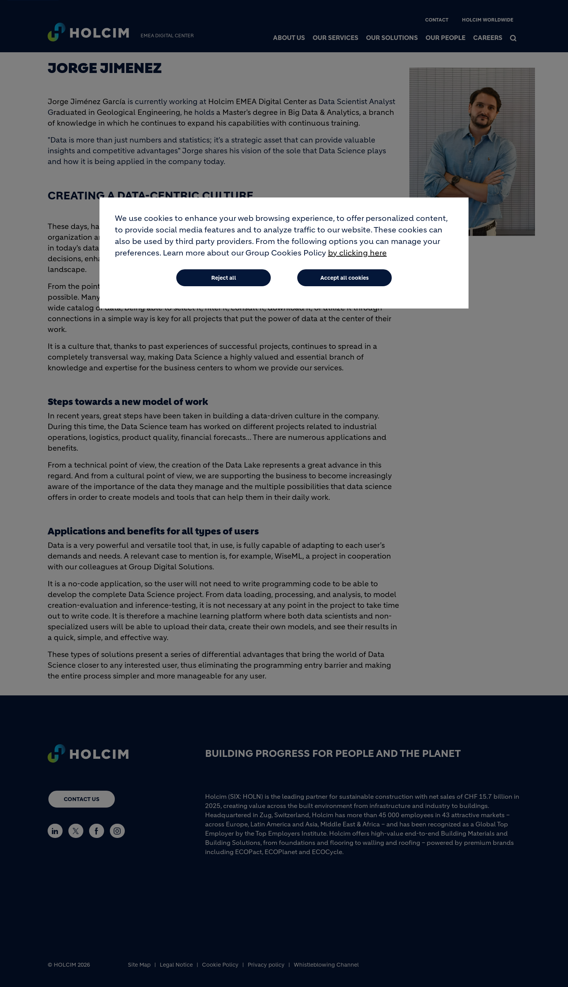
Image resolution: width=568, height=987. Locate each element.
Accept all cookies (344, 277)
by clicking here (357, 253)
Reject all (223, 277)
